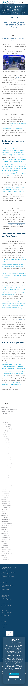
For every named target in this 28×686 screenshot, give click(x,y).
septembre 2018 (5, 525)
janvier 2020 (4, 503)
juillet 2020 (4, 495)
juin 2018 (3, 529)
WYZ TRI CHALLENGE (6, 612)
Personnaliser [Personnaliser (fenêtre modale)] (13, 680)
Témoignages (4, 606)
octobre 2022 (5, 469)
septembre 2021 (5, 485)
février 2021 (4, 491)
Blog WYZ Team (5, 615)
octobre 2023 (5, 461)
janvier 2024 (4, 455)
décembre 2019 (5, 505)
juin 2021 (3, 489)
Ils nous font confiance (6, 605)
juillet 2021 (4, 487)
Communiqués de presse (8, 409)
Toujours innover (5, 595)
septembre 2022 (5, 471)
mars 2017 (4, 543)
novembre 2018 (5, 523)
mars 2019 (4, 517)
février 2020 (4, 501)
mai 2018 (3, 531)
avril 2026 (3, 423)
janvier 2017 (4, 547)
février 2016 (4, 559)
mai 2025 (3, 433)
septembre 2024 (5, 445)
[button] (22, 2)
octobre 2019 (5, 507)
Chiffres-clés (4, 588)
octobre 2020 (5, 493)
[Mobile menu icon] (26, 2)
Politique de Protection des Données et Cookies (14, 668)
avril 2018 (3, 533)
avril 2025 (3, 435)
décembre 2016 (5, 549)
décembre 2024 (5, 441)
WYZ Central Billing (6, 599)
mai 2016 (3, 557)
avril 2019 (3, 515)
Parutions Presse (5, 411)
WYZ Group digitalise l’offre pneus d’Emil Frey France (14, 24)
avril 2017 (3, 541)
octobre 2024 (5, 443)
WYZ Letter (4, 413)
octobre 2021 (5, 483)
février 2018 (4, 537)
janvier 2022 (4, 477)
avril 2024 (4, 451)
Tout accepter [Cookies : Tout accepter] (14, 674)
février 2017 (4, 545)
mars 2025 (4, 437)
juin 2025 (3, 431)
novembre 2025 (5, 425)
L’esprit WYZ (4, 586)
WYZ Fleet (4, 598)
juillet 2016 (4, 555)
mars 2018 (4, 535)
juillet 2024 (4, 447)
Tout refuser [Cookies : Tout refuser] (14, 677)
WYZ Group (4, 582)
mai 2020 (3, 497)
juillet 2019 (4, 511)
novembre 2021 (5, 481)
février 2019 (4, 519)
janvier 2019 (4, 521)
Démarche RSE (5, 589)
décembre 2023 (5, 457)
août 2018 (4, 527)
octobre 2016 (5, 551)
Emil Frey (17, 77)
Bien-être (3, 614)
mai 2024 (3, 449)
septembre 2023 (5, 463)
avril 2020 (4, 499)
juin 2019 (3, 513)
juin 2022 (3, 473)
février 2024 (4, 453)
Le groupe (4, 583)
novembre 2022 (5, 467)
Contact (3, 627)
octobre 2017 (5, 539)
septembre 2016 (5, 553)
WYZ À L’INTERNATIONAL (7, 585)
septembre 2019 (5, 509)
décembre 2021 (5, 479)
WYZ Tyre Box (4, 596)
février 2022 (4, 475)
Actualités (4, 407)
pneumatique (6, 84)
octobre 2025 (5, 427)
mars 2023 (4, 465)
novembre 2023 (5, 459)
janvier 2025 (4, 439)
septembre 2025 (5, 429)
